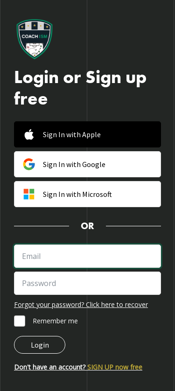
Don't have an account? (78, 367)
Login (40, 344)
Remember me (55, 320)
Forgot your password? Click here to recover (81, 304)
